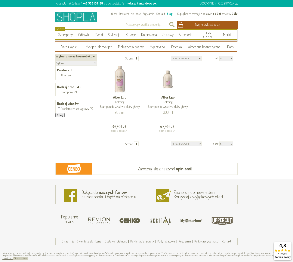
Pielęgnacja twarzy (131, 46)
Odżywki (84, 34)
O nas (114, 14)
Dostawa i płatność (130, 14)
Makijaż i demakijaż (99, 46)
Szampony (65, 34)
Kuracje (131, 34)
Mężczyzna (157, 46)
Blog (170, 14)
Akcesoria (185, 34)
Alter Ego (120, 102)
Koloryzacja (149, 34)
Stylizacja (114, 34)
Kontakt (160, 14)
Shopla (78, 16)
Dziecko (176, 46)
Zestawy (168, 34)
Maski (99, 34)
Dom (230, 46)
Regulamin (148, 14)
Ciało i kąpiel (69, 46)
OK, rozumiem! (20, 258)
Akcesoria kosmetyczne (204, 46)
